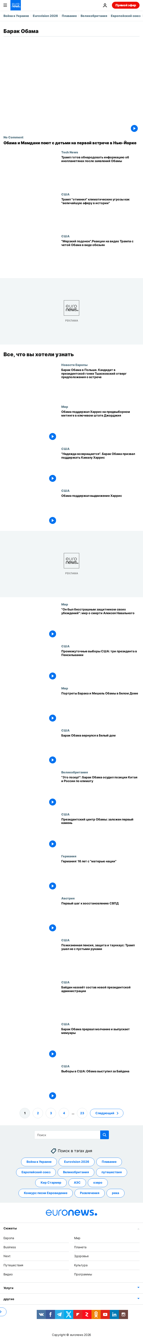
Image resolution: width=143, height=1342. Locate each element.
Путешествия (13, 1265)
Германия (68, 856)
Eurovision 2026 (45, 16)
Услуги (8, 1288)
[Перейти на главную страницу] (15, 5)
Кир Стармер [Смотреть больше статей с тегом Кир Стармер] (51, 1183)
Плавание (69, 16)
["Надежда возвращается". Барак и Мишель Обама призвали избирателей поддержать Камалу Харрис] (100, 468)
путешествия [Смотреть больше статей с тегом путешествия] (111, 1172)
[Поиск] (71, 1134)
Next (6, 1256)
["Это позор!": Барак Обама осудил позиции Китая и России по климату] (100, 791)
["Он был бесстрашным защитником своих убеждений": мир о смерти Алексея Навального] (100, 623)
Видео (8, 1274)
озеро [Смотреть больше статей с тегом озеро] (97, 1183)
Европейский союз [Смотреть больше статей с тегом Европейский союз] (36, 1172)
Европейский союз (126, 16)
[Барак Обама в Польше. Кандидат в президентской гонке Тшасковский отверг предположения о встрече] (100, 384)
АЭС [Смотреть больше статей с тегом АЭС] (77, 1183)
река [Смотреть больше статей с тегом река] (115, 1193)
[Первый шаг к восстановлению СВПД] (100, 917)
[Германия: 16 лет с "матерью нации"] (100, 875)
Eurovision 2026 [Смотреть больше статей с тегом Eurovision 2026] (76, 1162)
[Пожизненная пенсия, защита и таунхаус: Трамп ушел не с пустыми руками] (100, 959)
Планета (80, 1247)
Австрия (68, 898)
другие (8, 1299)
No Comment (13, 137)
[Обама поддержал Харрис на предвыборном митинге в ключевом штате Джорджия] (100, 426)
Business (9, 1247)
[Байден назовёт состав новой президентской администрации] (100, 1001)
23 (82, 1113)
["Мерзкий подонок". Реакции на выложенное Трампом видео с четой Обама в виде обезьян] (100, 255)
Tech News (69, 152)
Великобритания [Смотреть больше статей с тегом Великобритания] (76, 1172)
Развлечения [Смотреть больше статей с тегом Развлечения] (89, 1193)
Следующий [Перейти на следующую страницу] (104, 1113)
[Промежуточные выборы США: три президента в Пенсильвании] (100, 665)
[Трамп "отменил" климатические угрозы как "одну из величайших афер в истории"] (100, 213)
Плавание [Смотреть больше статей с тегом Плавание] (109, 1162)
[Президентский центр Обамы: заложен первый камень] (100, 833)
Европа (8, 1238)
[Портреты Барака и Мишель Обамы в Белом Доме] (100, 707)
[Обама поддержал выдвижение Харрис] (100, 510)
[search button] (104, 1134)
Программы (83, 1274)
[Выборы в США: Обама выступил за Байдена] (100, 1085)
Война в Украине (16, 16)
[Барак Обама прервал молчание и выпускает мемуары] (100, 1043)
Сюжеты (10, 1228)
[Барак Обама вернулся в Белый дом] (100, 749)
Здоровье (81, 1256)
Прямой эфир (125, 5)
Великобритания (94, 16)
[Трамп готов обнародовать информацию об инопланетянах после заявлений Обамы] (100, 171)
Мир (64, 406)
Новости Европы (74, 364)
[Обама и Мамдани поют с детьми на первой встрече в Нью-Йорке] (71, 143)
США (65, 194)
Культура (81, 1265)
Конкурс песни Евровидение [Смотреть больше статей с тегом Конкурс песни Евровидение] (45, 1193)
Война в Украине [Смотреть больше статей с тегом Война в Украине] (39, 1162)
